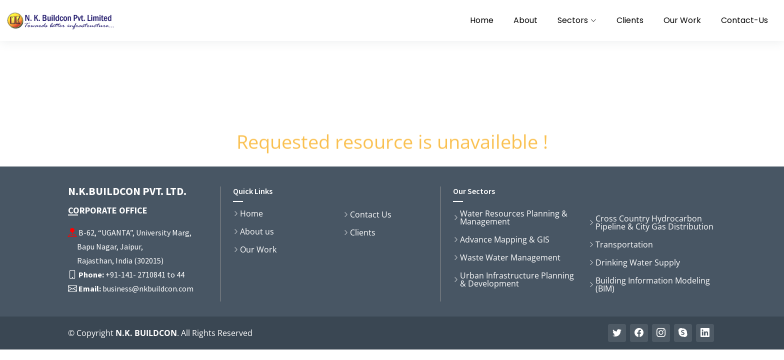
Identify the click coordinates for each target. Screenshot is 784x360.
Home (482, 20)
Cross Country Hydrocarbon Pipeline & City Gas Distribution (655, 222)
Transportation (624, 244)
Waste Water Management (510, 258)
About (526, 20)
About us (257, 232)
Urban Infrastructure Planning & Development (517, 280)
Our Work (682, 20)
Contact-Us (744, 20)
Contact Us (371, 214)
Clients (630, 20)
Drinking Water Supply (638, 262)
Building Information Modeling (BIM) (653, 284)
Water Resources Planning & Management (514, 218)
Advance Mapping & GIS (505, 240)
